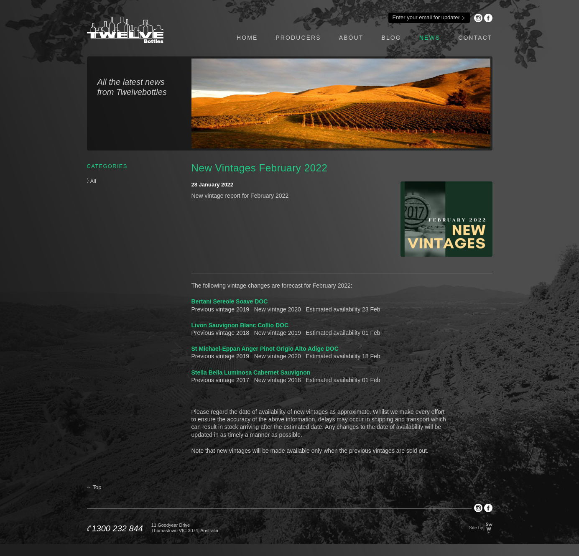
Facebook (488, 18)
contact (475, 37)
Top (97, 487)
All (91, 181)
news (429, 37)
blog (391, 37)
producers (298, 37)
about (351, 37)
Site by (476, 527)
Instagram (478, 18)
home (247, 37)
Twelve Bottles (125, 30)
